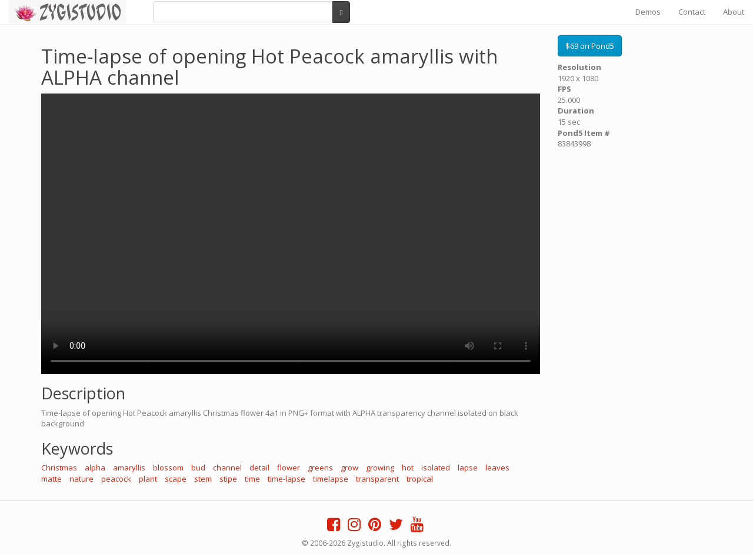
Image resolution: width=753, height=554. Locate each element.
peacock (116, 478)
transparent (377, 478)
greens (320, 467)
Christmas (59, 467)
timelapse (330, 478)
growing (380, 467)
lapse (468, 467)
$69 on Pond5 (589, 46)
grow (349, 467)
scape (175, 478)
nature (81, 478)
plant (148, 478)
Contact (691, 11)
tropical (420, 478)
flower (288, 467)
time (252, 478)
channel (227, 467)
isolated (435, 467)
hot (408, 467)
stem (203, 478)
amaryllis (129, 467)
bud (198, 467)
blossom (168, 467)
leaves (497, 467)
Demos (648, 11)
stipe (228, 478)
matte (51, 478)
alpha (95, 467)
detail (259, 467)
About (733, 11)
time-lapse (286, 478)
